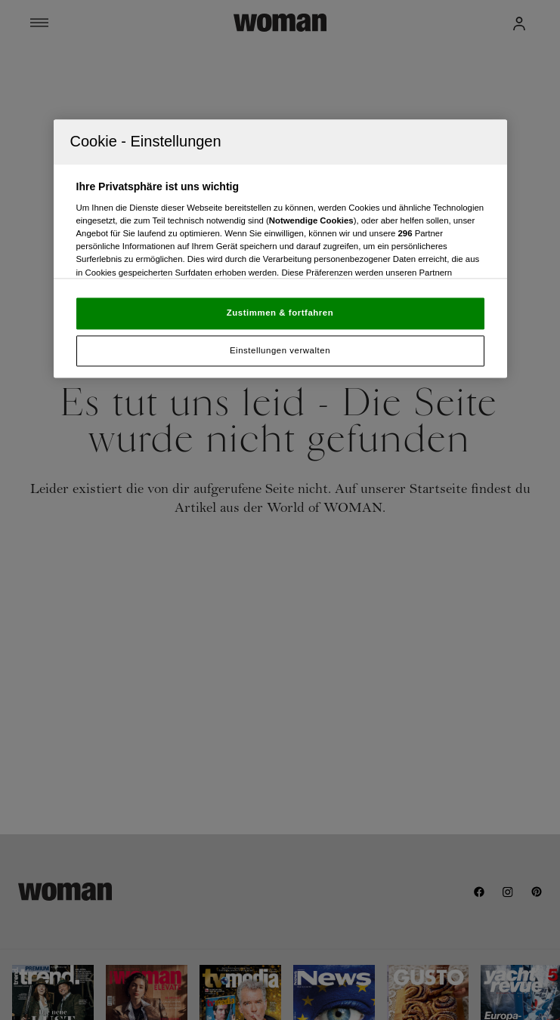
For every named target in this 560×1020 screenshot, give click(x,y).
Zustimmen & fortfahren (280, 312)
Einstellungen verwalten (280, 350)
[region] (280, 248)
